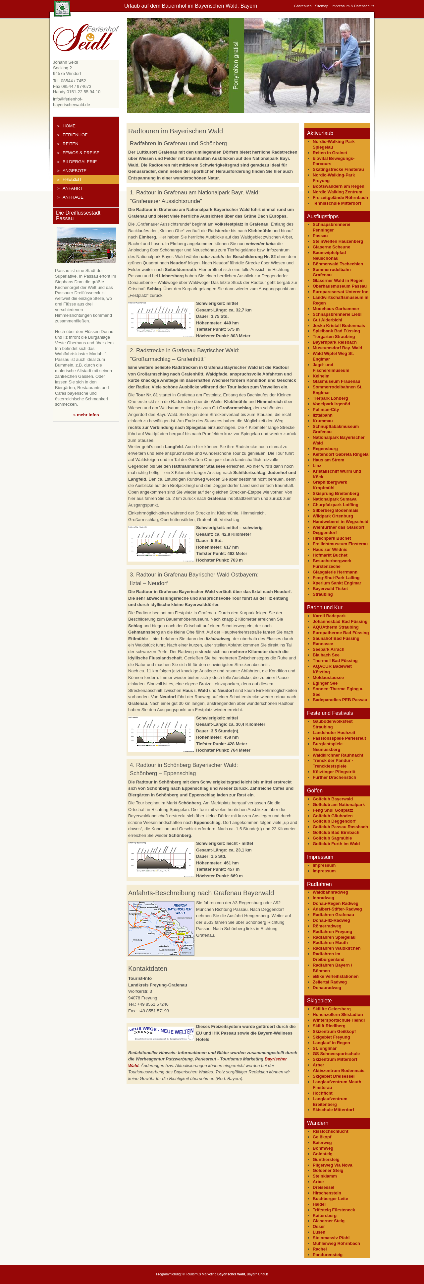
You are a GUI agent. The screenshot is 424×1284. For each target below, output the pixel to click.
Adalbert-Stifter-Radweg (337, 909)
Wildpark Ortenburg (333, 515)
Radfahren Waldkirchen (337, 948)
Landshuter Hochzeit (334, 732)
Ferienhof (75, 134)
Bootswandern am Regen (338, 186)
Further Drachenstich (334, 777)
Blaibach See (326, 654)
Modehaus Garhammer (336, 308)
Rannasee (323, 643)
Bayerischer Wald (231, 1274)
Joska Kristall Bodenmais (339, 325)
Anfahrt (72, 188)
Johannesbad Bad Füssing (340, 621)
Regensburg (325, 448)
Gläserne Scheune (331, 246)
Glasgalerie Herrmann (335, 572)
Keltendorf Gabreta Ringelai (341, 454)
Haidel (319, 1204)
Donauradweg (327, 987)
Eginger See (325, 683)
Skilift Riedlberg (329, 1025)
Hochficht (323, 1093)
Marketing (209, 1274)
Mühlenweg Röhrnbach (336, 1243)
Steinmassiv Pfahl (331, 1237)
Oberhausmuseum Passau (340, 286)
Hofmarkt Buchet (330, 555)
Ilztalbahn (323, 415)
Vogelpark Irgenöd (331, 403)
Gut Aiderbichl (327, 319)
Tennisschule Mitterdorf (337, 203)
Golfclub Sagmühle (332, 838)
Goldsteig (323, 1153)
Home (69, 125)
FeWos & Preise (81, 152)
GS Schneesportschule (336, 1053)
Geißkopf (322, 1136)
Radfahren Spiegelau (334, 937)
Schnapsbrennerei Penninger (331, 227)
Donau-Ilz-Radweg (331, 920)
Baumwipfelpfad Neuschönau (329, 255)
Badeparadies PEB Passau (340, 699)
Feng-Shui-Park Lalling (336, 577)
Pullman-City (326, 409)
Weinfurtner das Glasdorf (338, 527)
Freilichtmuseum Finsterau (340, 543)
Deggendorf (325, 532)
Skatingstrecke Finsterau (338, 169)
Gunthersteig (326, 1159)
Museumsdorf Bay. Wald (337, 347)
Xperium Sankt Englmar (337, 582)
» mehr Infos (86, 414)
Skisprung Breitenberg (336, 493)
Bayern (252, 1274)
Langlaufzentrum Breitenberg (330, 1101)
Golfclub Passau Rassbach (340, 826)
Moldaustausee (328, 677)
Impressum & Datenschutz (353, 6)
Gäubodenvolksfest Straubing (333, 724)
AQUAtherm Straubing (336, 627)
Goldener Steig (328, 1170)
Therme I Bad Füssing (335, 660)
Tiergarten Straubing (334, 336)
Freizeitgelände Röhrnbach (340, 197)
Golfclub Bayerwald (333, 798)
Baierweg (322, 1142)
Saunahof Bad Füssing (336, 638)
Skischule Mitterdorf (333, 1109)
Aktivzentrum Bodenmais (338, 1070)
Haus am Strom (328, 459)
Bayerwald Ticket (330, 588)
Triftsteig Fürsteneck (334, 1209)
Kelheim (321, 375)
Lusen (319, 1232)
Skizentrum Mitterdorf (335, 1059)
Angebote (74, 170)
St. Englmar (325, 1048)
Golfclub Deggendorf (334, 821)
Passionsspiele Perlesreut (339, 738)
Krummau (323, 420)
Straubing (323, 594)
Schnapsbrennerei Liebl (337, 314)
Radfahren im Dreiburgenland (328, 956)
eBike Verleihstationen (336, 976)
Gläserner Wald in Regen (338, 280)
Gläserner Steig (328, 1220)
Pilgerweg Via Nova (332, 1165)
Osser (319, 1226)
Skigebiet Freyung (331, 1037)
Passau (320, 235)
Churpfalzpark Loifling (335, 504)
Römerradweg (327, 925)
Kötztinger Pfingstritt (334, 771)
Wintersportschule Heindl (339, 1020)
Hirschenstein (327, 1192)
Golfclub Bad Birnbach (336, 832)
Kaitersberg (325, 1215)
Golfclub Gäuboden (333, 815)
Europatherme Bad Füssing (341, 632)
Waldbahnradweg (330, 892)
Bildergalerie (80, 161)
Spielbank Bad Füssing (336, 330)
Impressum (324, 865)
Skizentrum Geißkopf (334, 1031)
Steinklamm (325, 1176)
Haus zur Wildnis (330, 549)
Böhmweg (323, 1148)
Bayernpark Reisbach (335, 342)
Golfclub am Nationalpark (339, 804)
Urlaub (263, 1274)
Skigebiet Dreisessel (333, 1076)
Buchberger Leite (330, 1198)
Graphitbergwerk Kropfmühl (330, 485)
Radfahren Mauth (330, 942)
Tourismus (193, 1274)
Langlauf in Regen (331, 1042)
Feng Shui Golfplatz (333, 810)
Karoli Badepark (329, 615)
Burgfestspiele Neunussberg (328, 746)
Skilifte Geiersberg (332, 1008)
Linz (317, 465)
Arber (318, 1064)
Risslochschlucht (330, 1131)
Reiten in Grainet (330, 152)
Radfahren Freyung (332, 931)
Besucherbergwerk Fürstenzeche (332, 563)
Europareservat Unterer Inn (340, 291)
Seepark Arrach (328, 649)
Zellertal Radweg (330, 982)
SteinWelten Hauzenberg (338, 241)
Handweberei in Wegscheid (340, 521)
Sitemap (321, 6)
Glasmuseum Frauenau (336, 381)
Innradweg (323, 897)
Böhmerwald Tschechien (338, 263)
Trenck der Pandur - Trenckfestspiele (333, 763)
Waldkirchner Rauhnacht (338, 755)
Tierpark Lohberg (330, 398)
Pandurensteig (328, 1254)
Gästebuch (302, 6)
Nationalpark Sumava (334, 499)
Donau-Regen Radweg (335, 903)
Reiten (71, 143)
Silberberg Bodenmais (335, 510)
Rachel (320, 1249)
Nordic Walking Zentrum (337, 191)
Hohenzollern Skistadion (338, 1014)
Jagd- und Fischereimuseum (331, 367)
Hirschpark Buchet (332, 538)
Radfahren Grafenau (333, 914)
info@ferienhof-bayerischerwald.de (71, 102)
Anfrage (73, 197)
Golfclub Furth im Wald (336, 843)
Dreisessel (323, 1187)
